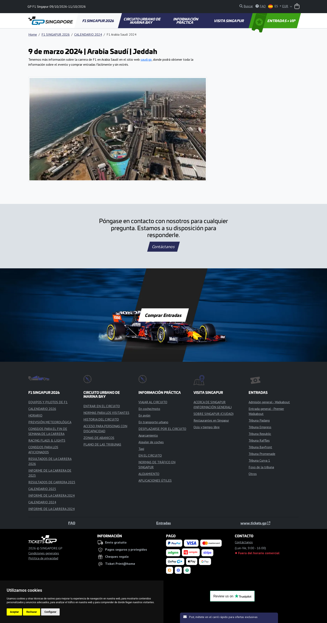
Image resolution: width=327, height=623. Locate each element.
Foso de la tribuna (261, 467)
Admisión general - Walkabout (269, 402)
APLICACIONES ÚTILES (155, 480)
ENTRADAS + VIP (274, 20)
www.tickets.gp (255, 522)
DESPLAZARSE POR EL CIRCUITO (162, 429)
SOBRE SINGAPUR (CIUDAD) (214, 414)
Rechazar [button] (31, 611)
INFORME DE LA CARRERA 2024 (51, 495)
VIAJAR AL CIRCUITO (152, 402)
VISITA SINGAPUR (229, 20)
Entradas (163, 522)
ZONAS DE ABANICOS (98, 438)
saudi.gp (146, 59)
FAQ (71, 522)
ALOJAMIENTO (148, 474)
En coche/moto (149, 409)
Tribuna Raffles (259, 440)
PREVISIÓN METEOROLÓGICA (49, 422)
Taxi (141, 449)
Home (32, 34)
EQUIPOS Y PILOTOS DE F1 (48, 402)
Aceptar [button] (14, 611)
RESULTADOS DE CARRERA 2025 (51, 482)
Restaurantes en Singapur (211, 420)
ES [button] (273, 6)
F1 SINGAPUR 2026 (98, 20)
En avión (144, 415)
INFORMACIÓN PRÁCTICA (186, 20)
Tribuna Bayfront (260, 447)
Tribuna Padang (259, 420)
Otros (253, 474)
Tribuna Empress (260, 427)
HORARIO (35, 415)
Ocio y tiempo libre (207, 427)
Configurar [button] (50, 611)
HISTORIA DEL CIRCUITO (101, 419)
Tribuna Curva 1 (259, 460)
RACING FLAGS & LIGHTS (46, 440)
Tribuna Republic (260, 434)
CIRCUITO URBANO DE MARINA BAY (142, 20)
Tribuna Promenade (262, 454)
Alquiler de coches (151, 442)
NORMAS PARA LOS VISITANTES (106, 413)
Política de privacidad (43, 558)
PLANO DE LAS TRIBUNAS (102, 444)
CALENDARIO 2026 (42, 409)
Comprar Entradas (163, 315)
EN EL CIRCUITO (150, 455)
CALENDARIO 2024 (88, 34)
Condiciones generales (43, 553)
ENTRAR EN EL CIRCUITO (101, 406)
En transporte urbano (153, 422)
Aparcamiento (148, 435)
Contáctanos (163, 246)
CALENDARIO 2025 (42, 489)
